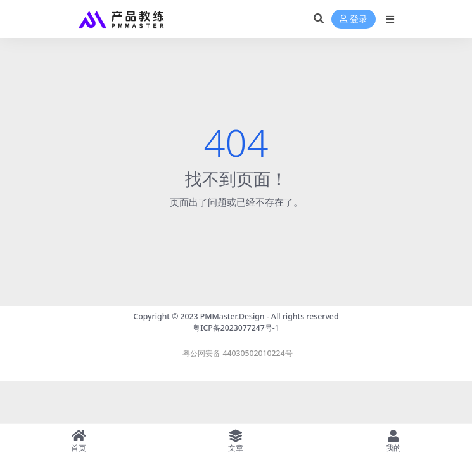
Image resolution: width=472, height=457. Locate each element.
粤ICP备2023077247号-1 (236, 327)
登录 (353, 19)
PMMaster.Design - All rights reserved (269, 316)
